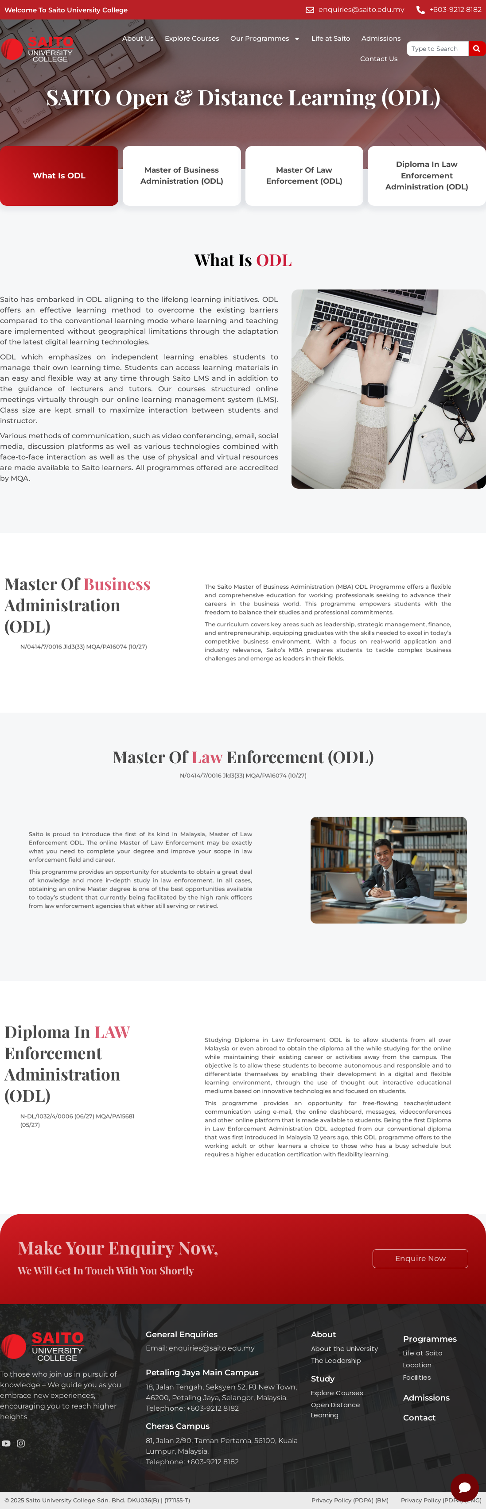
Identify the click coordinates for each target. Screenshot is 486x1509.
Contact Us (379, 58)
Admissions (381, 38)
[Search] (477, 48)
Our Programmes (265, 38)
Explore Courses (192, 38)
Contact (419, 1418)
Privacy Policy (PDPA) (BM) (350, 1500)
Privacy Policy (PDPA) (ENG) (441, 1500)
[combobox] (438, 48)
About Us (138, 38)
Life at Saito (330, 38)
